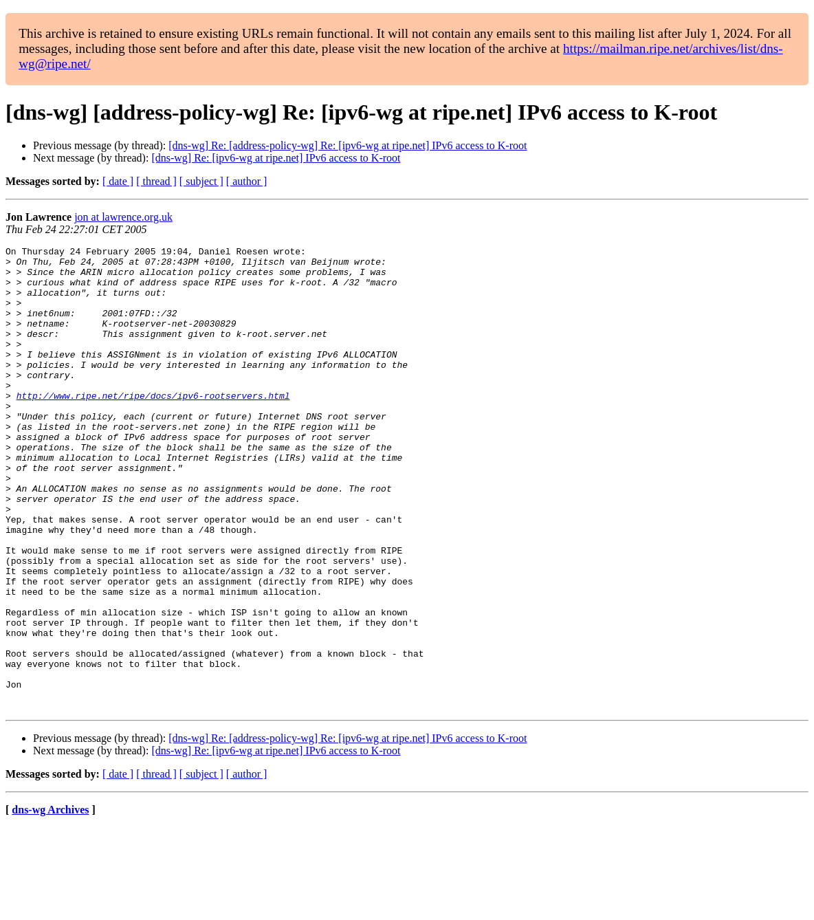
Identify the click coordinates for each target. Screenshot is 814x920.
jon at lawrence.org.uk (123, 217)
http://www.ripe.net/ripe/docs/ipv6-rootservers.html (153, 426)
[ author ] (246, 181)
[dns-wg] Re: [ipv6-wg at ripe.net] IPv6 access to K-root (275, 158)
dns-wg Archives (50, 902)
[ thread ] (156, 181)
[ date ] (117, 181)
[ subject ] (201, 181)
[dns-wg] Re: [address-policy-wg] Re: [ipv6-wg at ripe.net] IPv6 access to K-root (347, 145)
